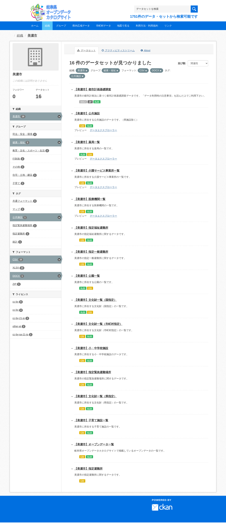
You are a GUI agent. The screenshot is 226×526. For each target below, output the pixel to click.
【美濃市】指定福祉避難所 (91, 227)
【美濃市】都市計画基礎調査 (92, 89)
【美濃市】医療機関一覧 (89, 199)
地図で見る (123, 25)
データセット (86, 50)
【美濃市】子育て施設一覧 (91, 420)
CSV (82, 126)
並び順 (181, 63)
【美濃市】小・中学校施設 (91, 348)
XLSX (96, 102)
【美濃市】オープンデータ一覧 (94, 444)
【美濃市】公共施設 (87, 113)
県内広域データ (81, 25)
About (145, 50)
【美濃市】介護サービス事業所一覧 (97, 170)
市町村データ (103, 25)
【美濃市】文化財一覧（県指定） (95, 396)
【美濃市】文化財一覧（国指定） (95, 299)
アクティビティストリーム (118, 50)
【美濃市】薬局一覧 (87, 142)
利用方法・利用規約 (147, 25)
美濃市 (32, 35)
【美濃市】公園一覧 (87, 275)
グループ (61, 25)
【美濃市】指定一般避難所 (91, 251)
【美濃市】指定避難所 (88, 468)
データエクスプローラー (103, 130)
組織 (47, 25)
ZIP (90, 102)
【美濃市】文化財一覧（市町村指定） (98, 323)
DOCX (83, 102)
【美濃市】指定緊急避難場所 (92, 372)
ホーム (34, 25)
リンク (168, 25)
